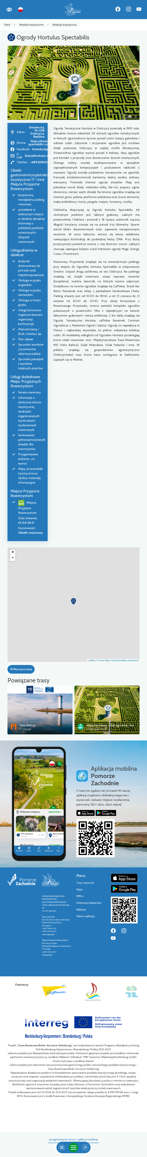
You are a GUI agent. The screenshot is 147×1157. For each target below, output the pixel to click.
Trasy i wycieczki (85, 882)
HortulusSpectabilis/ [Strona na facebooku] (46, 149)
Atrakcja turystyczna (65, 24)
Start (7, 24)
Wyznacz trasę (21, 669)
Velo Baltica (27, 725)
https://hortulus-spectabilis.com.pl (41, 142)
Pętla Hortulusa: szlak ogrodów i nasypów (114, 725)
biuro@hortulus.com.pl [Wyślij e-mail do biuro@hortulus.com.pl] (40, 156)
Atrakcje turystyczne (31, 24)
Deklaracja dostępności (88, 902)
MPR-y (79, 896)
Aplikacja (81, 909)
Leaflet (91, 660)
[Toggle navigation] (73, 1147)
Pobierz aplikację (85, 916)
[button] (17, 83)
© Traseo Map (102, 660)
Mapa (79, 889)
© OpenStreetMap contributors (124, 660)
